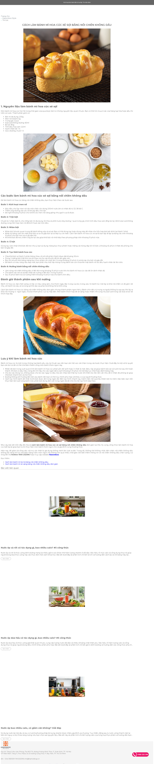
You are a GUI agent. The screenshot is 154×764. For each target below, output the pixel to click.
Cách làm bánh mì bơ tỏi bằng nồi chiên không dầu (26, 462)
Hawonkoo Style (9, 18)
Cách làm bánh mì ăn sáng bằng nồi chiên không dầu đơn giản (31, 464)
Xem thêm (6, 558)
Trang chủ (5, 16)
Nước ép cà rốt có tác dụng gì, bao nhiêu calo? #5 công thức (35, 547)
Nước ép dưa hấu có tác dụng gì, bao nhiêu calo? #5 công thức (36, 638)
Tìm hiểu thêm (87, 2)
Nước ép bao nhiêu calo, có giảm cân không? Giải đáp (31, 728)
